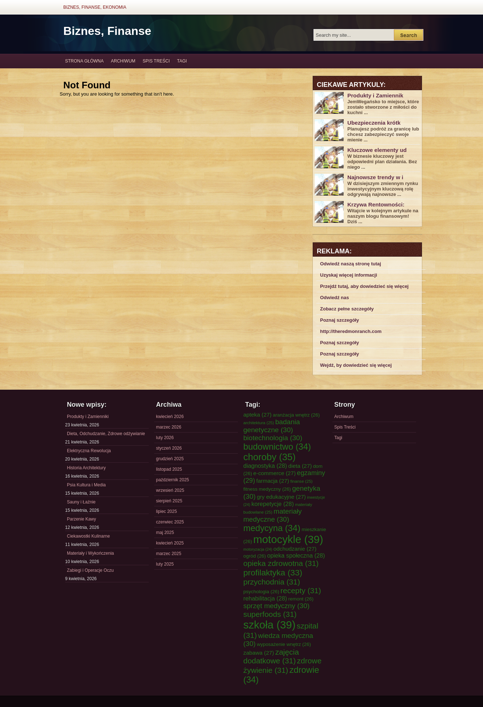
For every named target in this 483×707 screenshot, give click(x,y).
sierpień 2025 (169, 500)
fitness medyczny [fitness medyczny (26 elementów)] (267, 489)
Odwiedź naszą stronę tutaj (350, 263)
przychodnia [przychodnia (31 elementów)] (271, 582)
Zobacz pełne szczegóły (347, 309)
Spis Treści (156, 61)
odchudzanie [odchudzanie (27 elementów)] (295, 549)
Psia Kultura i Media (86, 484)
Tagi (182, 61)
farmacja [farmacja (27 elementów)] (272, 481)
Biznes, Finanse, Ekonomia (94, 7)
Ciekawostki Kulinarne (88, 536)
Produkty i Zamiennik (375, 95)
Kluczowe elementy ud (377, 150)
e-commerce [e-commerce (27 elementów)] (274, 473)
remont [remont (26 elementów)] (301, 599)
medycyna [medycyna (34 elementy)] (271, 528)
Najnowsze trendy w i (375, 177)
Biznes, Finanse (107, 30)
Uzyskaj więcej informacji (348, 275)
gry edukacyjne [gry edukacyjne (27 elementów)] (281, 497)
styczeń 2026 (169, 448)
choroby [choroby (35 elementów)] (269, 457)
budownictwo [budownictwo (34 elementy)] (277, 446)
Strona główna (84, 61)
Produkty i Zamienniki (88, 416)
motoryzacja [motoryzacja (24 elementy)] (257, 549)
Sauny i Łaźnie (81, 502)
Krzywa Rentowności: (375, 204)
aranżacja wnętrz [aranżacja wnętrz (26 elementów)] (296, 415)
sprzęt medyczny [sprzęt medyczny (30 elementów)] (276, 606)
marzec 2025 (168, 553)
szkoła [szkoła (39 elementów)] (269, 625)
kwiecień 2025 (170, 543)
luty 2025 (165, 564)
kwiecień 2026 (170, 416)
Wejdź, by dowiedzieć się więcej (356, 365)
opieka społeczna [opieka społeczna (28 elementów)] (296, 555)
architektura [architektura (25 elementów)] (258, 422)
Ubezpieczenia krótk (373, 123)
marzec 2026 (168, 427)
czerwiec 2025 (170, 522)
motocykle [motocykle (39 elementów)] (288, 539)
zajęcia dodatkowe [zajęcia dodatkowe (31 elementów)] (271, 656)
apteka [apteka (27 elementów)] (257, 414)
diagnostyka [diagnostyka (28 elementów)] (265, 465)
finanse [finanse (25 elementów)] (301, 481)
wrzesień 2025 (170, 490)
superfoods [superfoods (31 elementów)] (270, 614)
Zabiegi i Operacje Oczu (90, 570)
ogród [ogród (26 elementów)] (254, 556)
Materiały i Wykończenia (90, 553)
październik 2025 (172, 479)
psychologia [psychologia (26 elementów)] (261, 591)
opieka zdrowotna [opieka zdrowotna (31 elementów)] (281, 563)
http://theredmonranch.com (351, 331)
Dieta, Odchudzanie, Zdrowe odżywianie (106, 433)
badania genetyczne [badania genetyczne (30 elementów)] (271, 426)
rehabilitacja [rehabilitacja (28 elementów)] (265, 598)
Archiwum (123, 61)
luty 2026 (165, 437)
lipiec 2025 (166, 511)
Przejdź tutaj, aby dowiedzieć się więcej (364, 286)
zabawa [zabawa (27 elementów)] (258, 653)
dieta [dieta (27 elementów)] (300, 466)
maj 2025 (165, 532)
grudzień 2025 (170, 458)
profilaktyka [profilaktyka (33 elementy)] (272, 572)
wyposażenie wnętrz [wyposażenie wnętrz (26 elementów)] (284, 644)
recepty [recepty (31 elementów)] (300, 590)
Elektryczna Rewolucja (89, 450)
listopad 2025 (169, 469)
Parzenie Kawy (81, 519)
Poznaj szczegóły (339, 320)
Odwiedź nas (334, 297)
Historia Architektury (86, 467)
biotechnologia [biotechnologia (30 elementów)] (272, 438)
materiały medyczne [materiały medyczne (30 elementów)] (272, 515)
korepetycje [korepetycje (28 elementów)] (272, 504)
